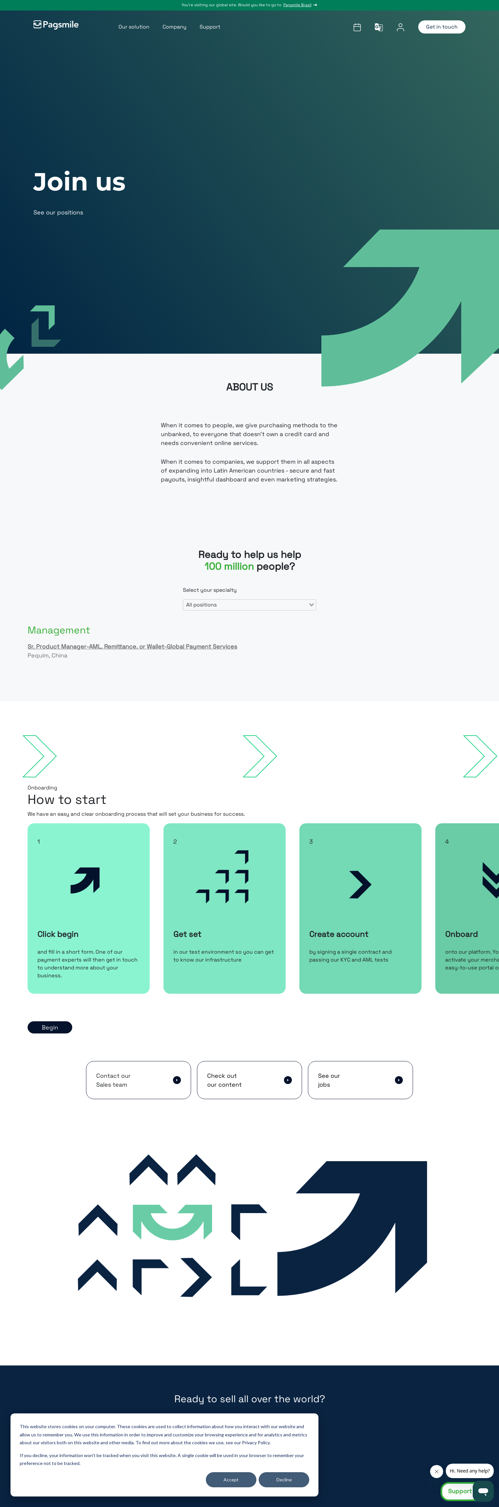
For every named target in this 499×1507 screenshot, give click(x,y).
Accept (231, 1479)
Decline (284, 1479)
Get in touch (442, 26)
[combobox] (249, 604)
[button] (138, 1080)
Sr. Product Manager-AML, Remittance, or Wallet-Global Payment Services (132, 646)
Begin (50, 1027)
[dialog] (164, 1454)
